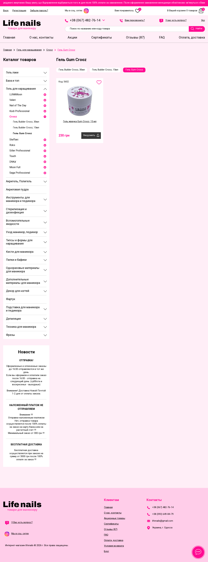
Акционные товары (114, 518)
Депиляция (13, 318)
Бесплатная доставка (26, 444)
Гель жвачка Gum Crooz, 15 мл (79, 121)
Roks (12, 145)
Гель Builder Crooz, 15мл (26, 127)
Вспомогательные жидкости (18, 222)
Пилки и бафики (16, 259)
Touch (12, 156)
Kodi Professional (19, 111)
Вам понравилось (128, 10)
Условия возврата (114, 546)
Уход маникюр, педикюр (22, 232)
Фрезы (10, 335)
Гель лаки (12, 72)
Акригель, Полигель (19, 181)
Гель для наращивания (21, 88)
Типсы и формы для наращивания (19, 242)
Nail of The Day (17, 105)
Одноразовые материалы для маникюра (22, 269)
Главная (108, 507)
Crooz (13, 116)
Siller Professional (19, 150)
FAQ (106, 535)
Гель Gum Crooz (22, 133)
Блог (106, 551)
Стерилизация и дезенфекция (16, 210)
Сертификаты (111, 524)
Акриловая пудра (17, 189)
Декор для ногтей (17, 290)
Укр (203, 20)
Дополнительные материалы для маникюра (23, 281)
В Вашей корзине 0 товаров (186, 10)
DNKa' (12, 161)
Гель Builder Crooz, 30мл (26, 121)
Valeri (12, 99)
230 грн (64, 135)
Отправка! (26, 360)
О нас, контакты (112, 513)
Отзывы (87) (110, 529)
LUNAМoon (15, 94)
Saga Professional (19, 172)
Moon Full (14, 167)
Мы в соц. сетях (77, 10)
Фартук (10, 299)
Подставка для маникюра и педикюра (23, 309)
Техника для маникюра (21, 326)
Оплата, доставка (113, 540)
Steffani (13, 139)
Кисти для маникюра (19, 251)
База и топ (12, 80)
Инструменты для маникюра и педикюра (20, 199)
